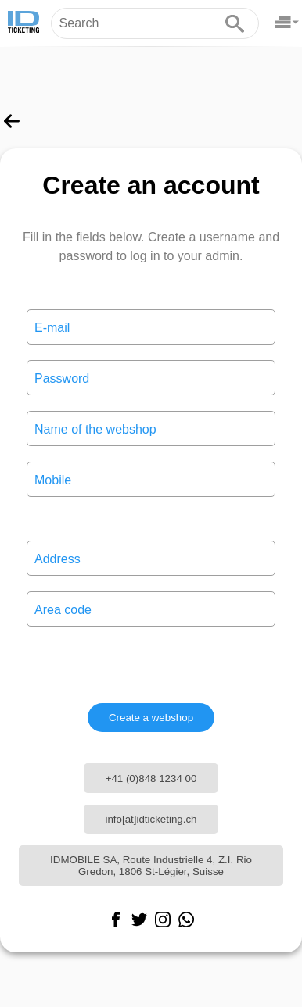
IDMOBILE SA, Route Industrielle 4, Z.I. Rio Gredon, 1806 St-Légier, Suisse (151, 865)
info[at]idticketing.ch (150, 819)
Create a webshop (151, 717)
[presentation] (151, 664)
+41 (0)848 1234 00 (151, 778)
